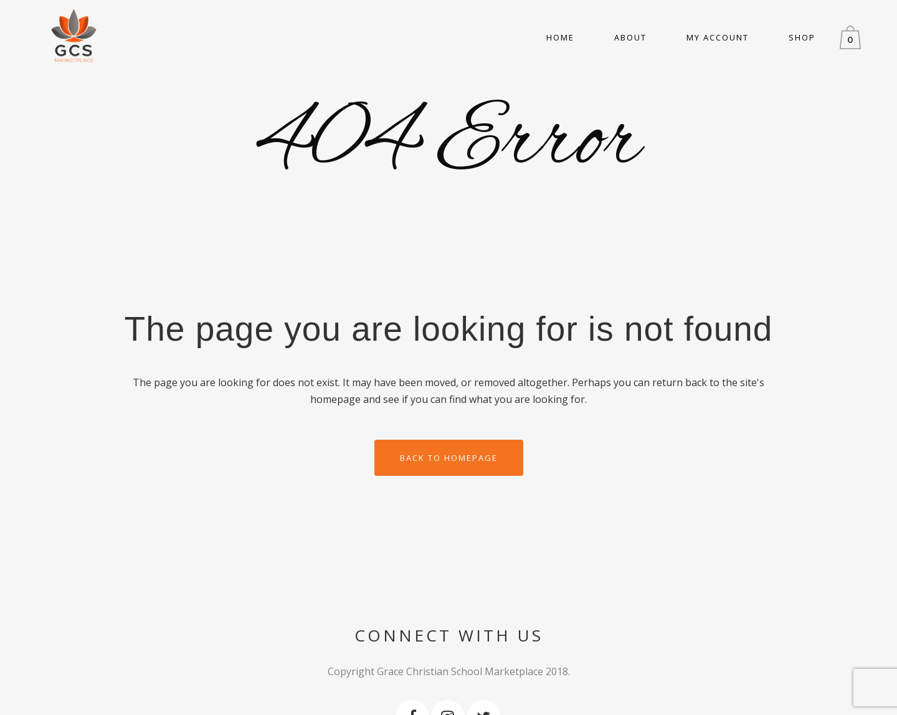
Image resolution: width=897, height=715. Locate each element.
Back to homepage (449, 457)
